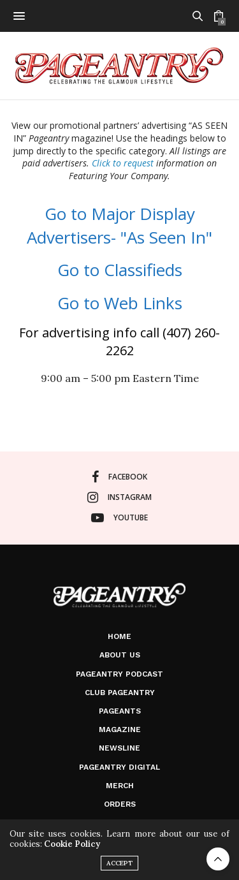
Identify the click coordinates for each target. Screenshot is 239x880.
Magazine (120, 729)
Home (119, 636)
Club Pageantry (120, 692)
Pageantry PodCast (119, 674)
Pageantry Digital (119, 767)
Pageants (120, 711)
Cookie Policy (72, 844)
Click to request (123, 163)
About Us (119, 654)
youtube (119, 517)
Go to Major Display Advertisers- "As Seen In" (119, 225)
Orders (120, 804)
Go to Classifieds (119, 269)
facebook (119, 477)
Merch (120, 785)
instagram (119, 497)
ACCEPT (119, 863)
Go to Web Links (119, 302)
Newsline (119, 748)
